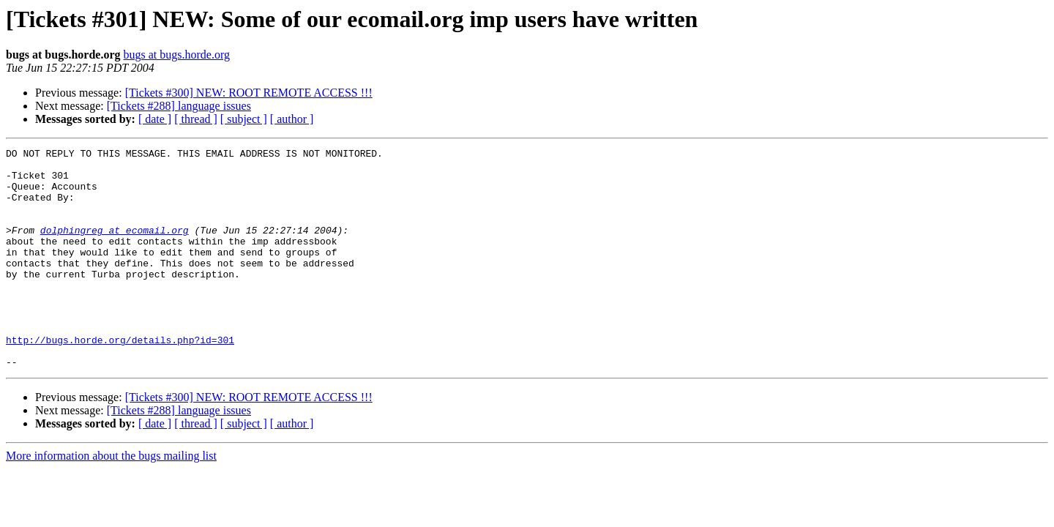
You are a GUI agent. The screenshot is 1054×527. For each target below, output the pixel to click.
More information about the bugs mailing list (111, 499)
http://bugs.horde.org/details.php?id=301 (120, 379)
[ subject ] (243, 119)
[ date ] (154, 119)
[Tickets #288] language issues (179, 106)
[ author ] (292, 119)
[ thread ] (195, 119)
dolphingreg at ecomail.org (114, 247)
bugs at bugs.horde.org (176, 54)
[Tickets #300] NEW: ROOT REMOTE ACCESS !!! (249, 92)
